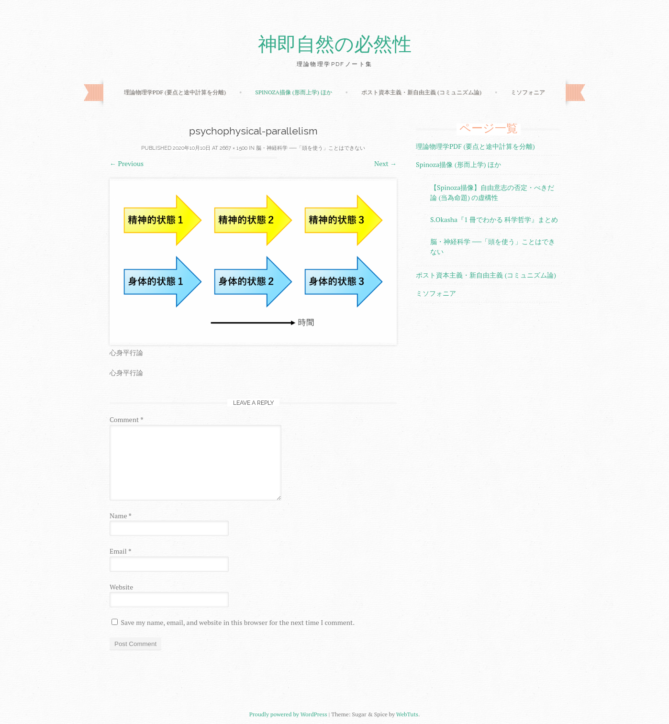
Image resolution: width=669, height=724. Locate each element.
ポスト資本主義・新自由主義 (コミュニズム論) (421, 92)
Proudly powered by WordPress (288, 714)
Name (121, 515)
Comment (127, 419)
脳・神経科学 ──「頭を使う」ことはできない (310, 148)
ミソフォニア (528, 92)
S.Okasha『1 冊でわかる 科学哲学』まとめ (494, 219)
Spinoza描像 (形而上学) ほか (293, 92)
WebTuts (407, 714)
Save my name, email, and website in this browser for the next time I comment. (238, 622)
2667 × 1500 (233, 148)
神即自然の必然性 (335, 44)
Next (385, 163)
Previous (127, 163)
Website (121, 586)
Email (120, 551)
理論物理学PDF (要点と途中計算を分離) (175, 92)
